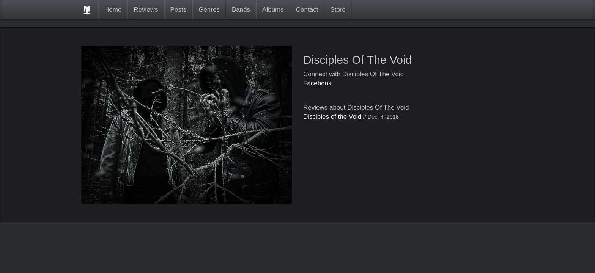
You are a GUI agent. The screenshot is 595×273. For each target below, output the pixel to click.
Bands (241, 9)
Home (112, 9)
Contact (307, 9)
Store (338, 9)
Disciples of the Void (332, 116)
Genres (209, 9)
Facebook (317, 83)
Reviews (146, 9)
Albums (273, 9)
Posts (178, 9)
